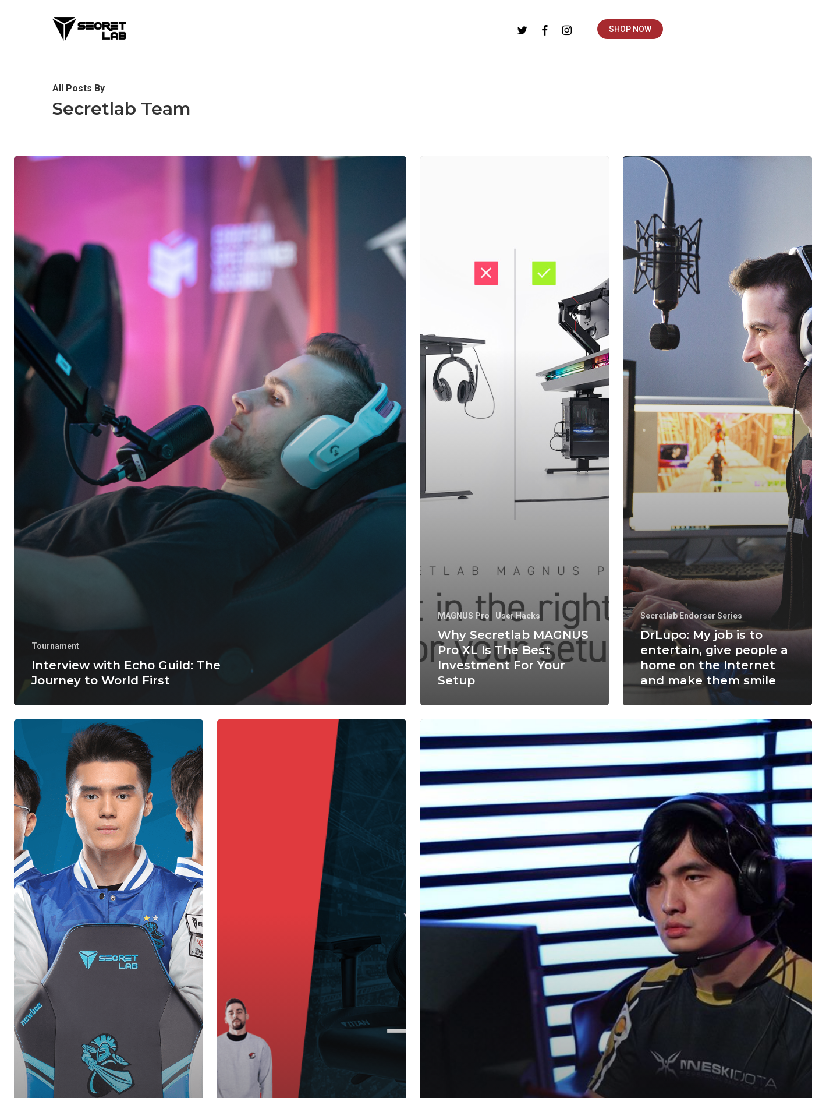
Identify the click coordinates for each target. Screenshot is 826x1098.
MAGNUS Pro (464, 615)
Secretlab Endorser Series (691, 615)
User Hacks (517, 615)
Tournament (55, 646)
